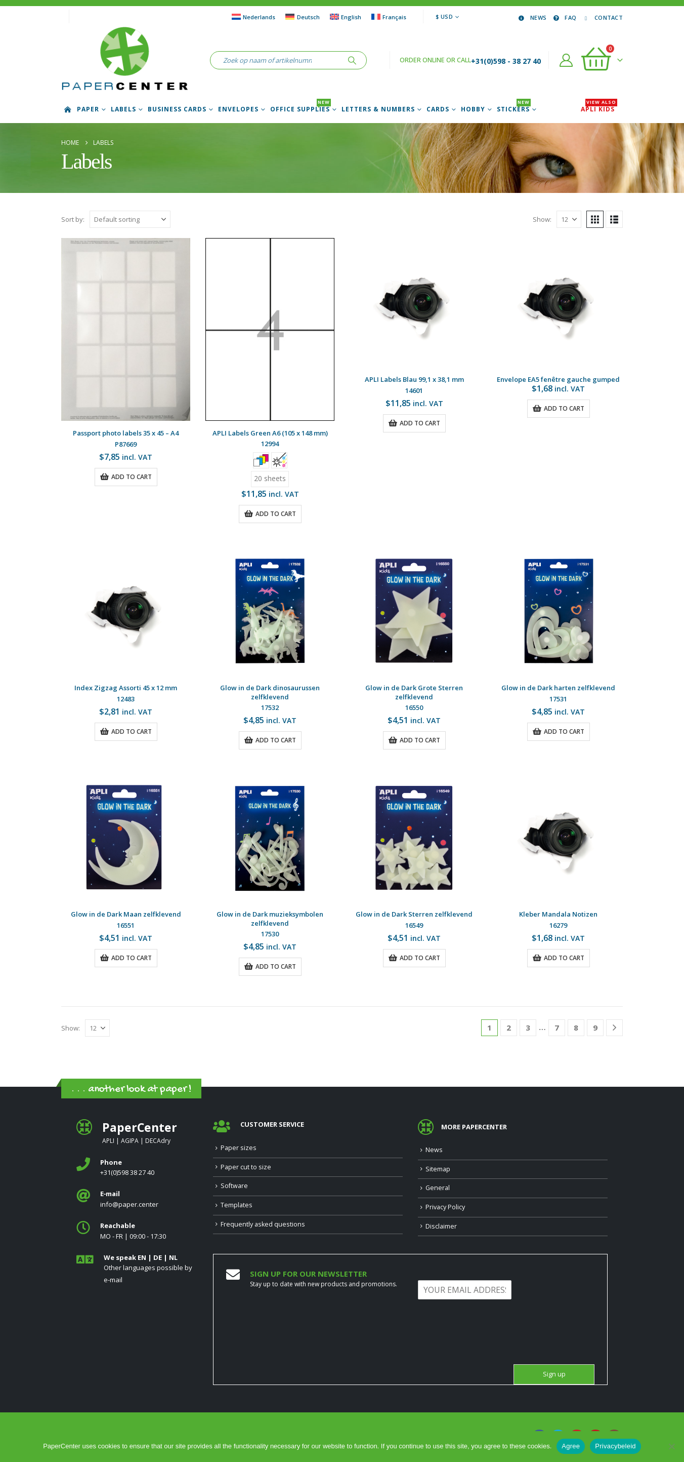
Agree (571, 1446)
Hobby (473, 109)
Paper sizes (238, 1147)
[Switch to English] (345, 17)
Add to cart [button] (131, 476)
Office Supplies (300, 109)
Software (234, 1185)
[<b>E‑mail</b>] (137, 1199)
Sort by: (72, 219)
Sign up (554, 1374)
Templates (236, 1205)
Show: (542, 219)
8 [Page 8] (576, 1027)
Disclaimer (441, 1226)
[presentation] (495, 1348)
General (437, 1187)
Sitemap (437, 1169)
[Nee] (671, 1446)
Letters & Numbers (378, 109)
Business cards (177, 109)
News (531, 17)
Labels (123, 109)
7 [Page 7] (556, 1027)
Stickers (514, 109)
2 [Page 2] (508, 1027)
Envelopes (238, 109)
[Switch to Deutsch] (302, 17)
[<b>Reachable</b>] (137, 1231)
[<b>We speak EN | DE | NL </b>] (137, 1269)
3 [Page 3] (528, 1027)
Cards (437, 109)
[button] (595, 219)
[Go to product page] (125, 329)
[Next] (614, 1027)
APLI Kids (599, 109)
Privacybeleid (615, 1446)
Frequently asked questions (263, 1224)
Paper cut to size (246, 1167)
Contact (602, 17)
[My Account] (566, 60)
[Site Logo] (124, 60)
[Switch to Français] (388, 17)
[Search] (352, 60)
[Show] (569, 219)
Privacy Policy (445, 1207)
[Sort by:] (130, 219)
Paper (88, 109)
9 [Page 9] (595, 1027)
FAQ (563, 17)
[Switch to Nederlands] (253, 17)
